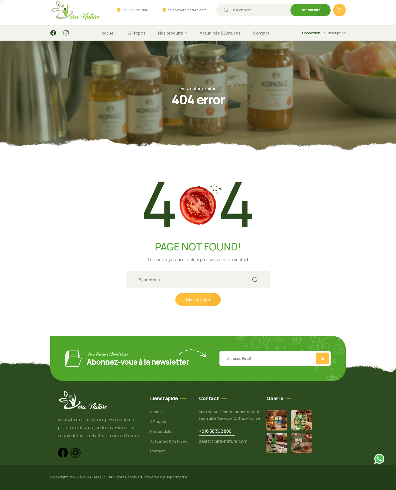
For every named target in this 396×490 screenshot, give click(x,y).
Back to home (198, 299)
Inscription (337, 33)
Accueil (109, 33)
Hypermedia (176, 477)
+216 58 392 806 (135, 10)
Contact (261, 33)
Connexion (311, 33)
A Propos (136, 33)
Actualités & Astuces (220, 33)
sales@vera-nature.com (187, 10)
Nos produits (170, 33)
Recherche (310, 9)
